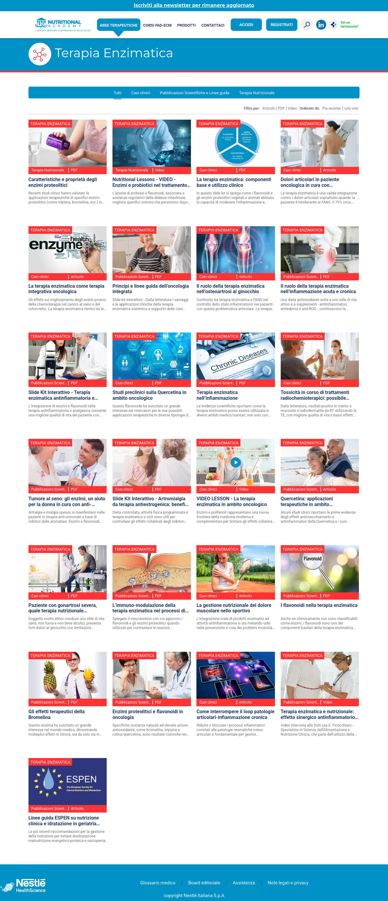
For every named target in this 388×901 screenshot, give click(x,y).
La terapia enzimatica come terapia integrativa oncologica (66, 289)
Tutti (118, 93)
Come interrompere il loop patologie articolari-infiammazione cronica (235, 714)
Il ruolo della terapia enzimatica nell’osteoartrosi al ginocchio (230, 289)
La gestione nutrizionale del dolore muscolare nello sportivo (233, 608)
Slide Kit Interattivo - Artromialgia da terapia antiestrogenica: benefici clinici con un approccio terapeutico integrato (150, 502)
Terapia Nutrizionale (257, 93)
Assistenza (244, 883)
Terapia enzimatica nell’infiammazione (217, 395)
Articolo (268, 108)
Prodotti (186, 25)
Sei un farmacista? (350, 24)
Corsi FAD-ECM (157, 25)
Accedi (246, 24)
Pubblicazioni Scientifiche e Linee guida (194, 93)
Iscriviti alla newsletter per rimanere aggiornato (194, 5)
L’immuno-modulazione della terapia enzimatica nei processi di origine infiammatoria (148, 608)
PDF (281, 108)
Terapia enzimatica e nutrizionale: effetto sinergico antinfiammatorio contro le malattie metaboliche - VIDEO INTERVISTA (318, 715)
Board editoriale (204, 883)
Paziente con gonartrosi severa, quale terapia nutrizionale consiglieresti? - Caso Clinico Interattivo (62, 608)
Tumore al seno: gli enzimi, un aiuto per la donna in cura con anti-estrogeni (66, 502)
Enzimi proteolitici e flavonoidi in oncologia (147, 714)
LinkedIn (321, 25)
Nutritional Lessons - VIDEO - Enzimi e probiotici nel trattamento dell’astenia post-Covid (149, 183)
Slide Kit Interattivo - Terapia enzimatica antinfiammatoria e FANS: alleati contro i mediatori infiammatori (62, 396)
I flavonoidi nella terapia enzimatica (319, 605)
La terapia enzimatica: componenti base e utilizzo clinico (233, 182)
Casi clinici (140, 93)
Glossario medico (158, 883)
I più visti (351, 108)
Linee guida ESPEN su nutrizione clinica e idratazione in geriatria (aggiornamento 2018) (63, 821)
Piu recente (331, 108)
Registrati (282, 24)
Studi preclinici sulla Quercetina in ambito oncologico (149, 395)
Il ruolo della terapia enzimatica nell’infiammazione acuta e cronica (318, 289)
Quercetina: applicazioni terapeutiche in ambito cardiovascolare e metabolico (312, 502)
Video (292, 108)
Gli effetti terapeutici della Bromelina (56, 714)
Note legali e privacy (288, 883)
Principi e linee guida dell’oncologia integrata (150, 289)
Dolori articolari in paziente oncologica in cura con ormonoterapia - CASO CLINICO (315, 183)
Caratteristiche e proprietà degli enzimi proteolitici (62, 182)
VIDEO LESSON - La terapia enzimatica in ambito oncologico (231, 501)
